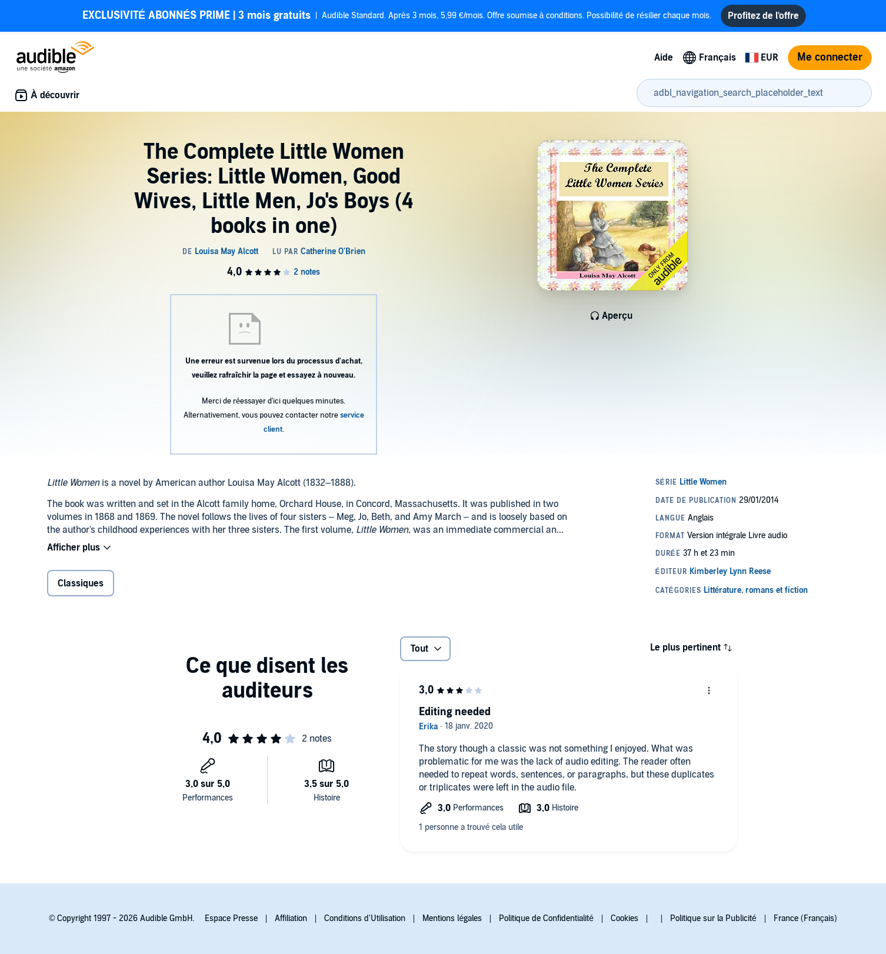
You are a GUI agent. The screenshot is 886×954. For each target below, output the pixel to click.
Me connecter (829, 57)
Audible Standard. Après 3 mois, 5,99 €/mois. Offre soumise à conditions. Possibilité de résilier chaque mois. (396, 16)
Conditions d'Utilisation (364, 918)
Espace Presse (231, 918)
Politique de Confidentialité (546, 918)
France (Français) (805, 918)
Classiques (81, 583)
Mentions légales (452, 918)
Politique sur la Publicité (713, 918)
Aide (663, 58)
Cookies (624, 918)
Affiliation (291, 918)
